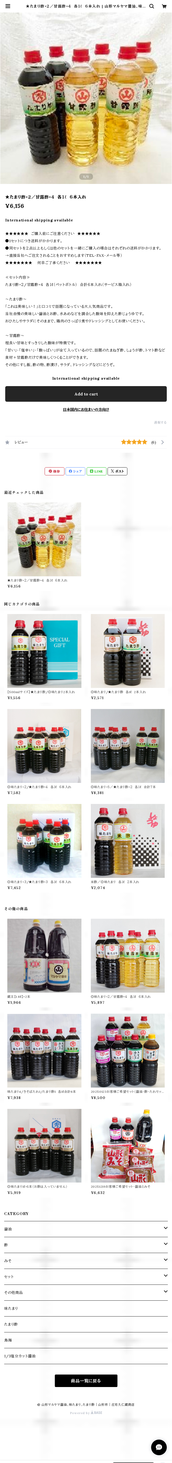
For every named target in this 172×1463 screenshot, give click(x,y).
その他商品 (13, 1292)
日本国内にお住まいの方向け (86, 409)
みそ (8, 1260)
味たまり (11, 1308)
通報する (160, 422)
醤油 (8, 1229)
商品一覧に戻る (86, 1380)
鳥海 (8, 1340)
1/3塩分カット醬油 (20, 1356)
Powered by (86, 1413)
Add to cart (86, 394)
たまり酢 (11, 1324)
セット (9, 1276)
